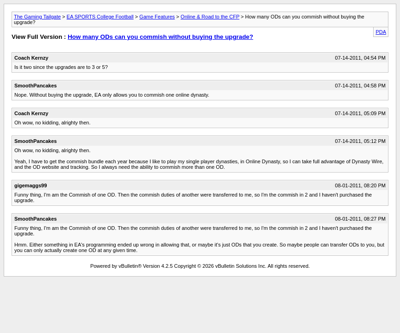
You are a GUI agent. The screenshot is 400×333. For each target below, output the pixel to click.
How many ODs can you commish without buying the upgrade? (160, 36)
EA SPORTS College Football (100, 16)
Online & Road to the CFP (210, 16)
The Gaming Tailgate (37, 16)
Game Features (157, 16)
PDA (380, 32)
